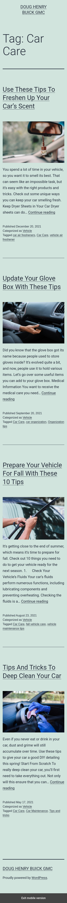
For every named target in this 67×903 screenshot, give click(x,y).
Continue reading (41, 212)
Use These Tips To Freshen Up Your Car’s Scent (29, 98)
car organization (36, 421)
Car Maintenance (37, 810)
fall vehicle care (36, 624)
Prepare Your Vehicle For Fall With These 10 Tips (32, 473)
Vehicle (27, 230)
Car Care (42, 235)
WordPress (39, 878)
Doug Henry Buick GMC (28, 868)
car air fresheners (24, 235)
